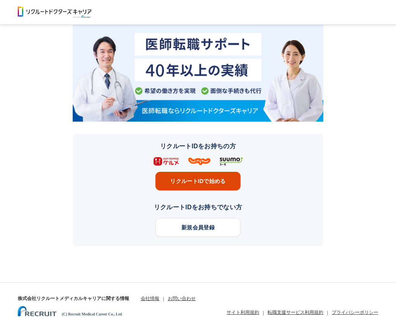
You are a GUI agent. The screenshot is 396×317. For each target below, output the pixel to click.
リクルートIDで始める (197, 181)
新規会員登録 (198, 227)
